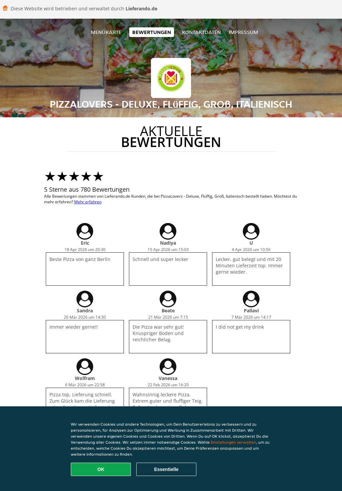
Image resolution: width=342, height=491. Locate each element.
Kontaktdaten (201, 32)
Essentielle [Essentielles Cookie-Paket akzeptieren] (166, 469)
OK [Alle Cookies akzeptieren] (101, 469)
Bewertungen (151, 32)
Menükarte (106, 32)
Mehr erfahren (88, 202)
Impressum (243, 32)
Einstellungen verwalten (233, 442)
